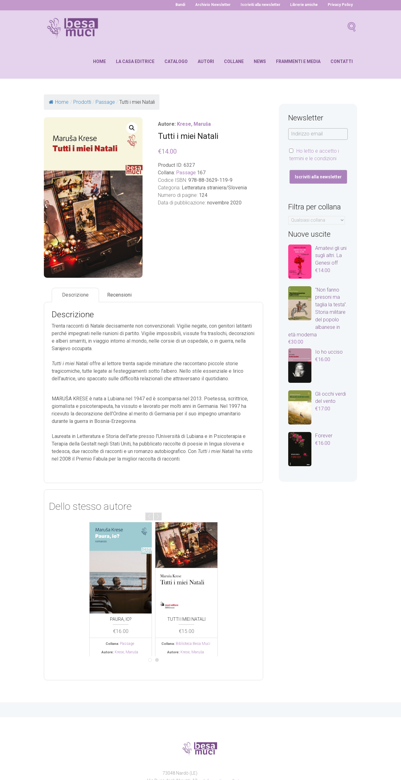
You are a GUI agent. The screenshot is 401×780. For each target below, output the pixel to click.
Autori (206, 61)
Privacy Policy (340, 5)
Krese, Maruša (194, 124)
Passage (186, 173)
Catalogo (176, 61)
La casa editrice (135, 61)
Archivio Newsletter (210, 5)
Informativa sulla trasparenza (233, 751)
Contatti (342, 61)
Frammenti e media (298, 61)
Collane (234, 61)
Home (99, 61)
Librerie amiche (303, 5)
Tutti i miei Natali (186, 618)
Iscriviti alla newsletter (258, 5)
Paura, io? (121, 618)
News (260, 61)
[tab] (75, 295)
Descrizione (75, 295)
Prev (149, 516)
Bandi (177, 5)
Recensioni (119, 295)
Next (158, 516)
